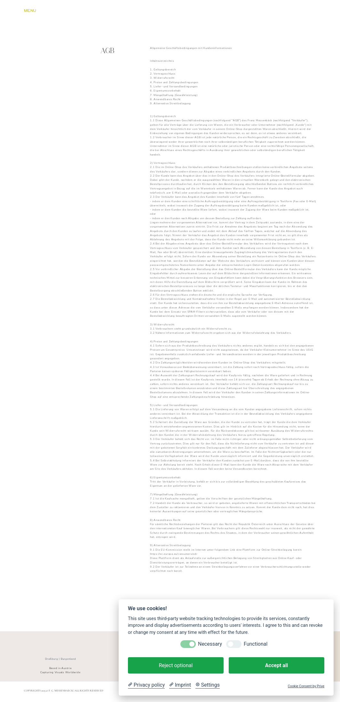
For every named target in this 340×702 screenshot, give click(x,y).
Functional (255, 644)
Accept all (276, 665)
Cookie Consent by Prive (306, 686)
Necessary (210, 644)
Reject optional (176, 665)
